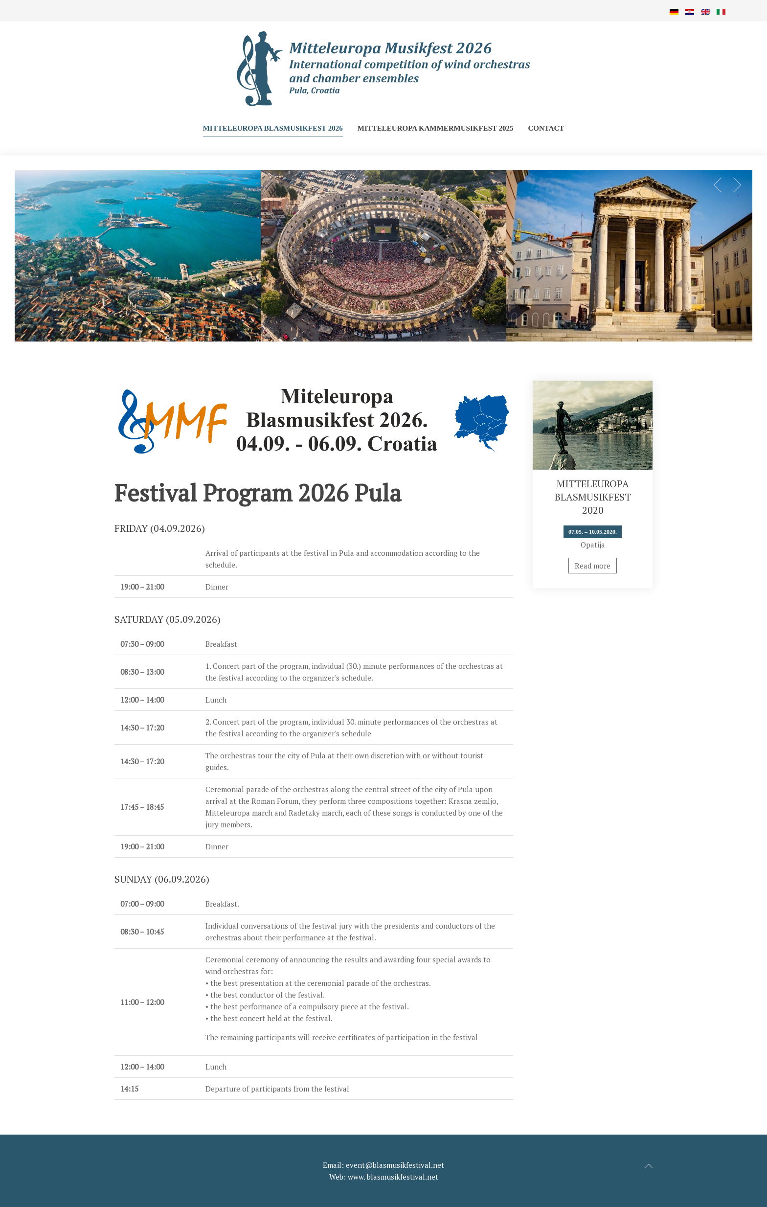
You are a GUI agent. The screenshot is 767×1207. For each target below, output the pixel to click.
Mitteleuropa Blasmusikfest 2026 (273, 128)
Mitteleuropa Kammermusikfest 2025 (436, 128)
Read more (592, 565)
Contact (546, 128)
